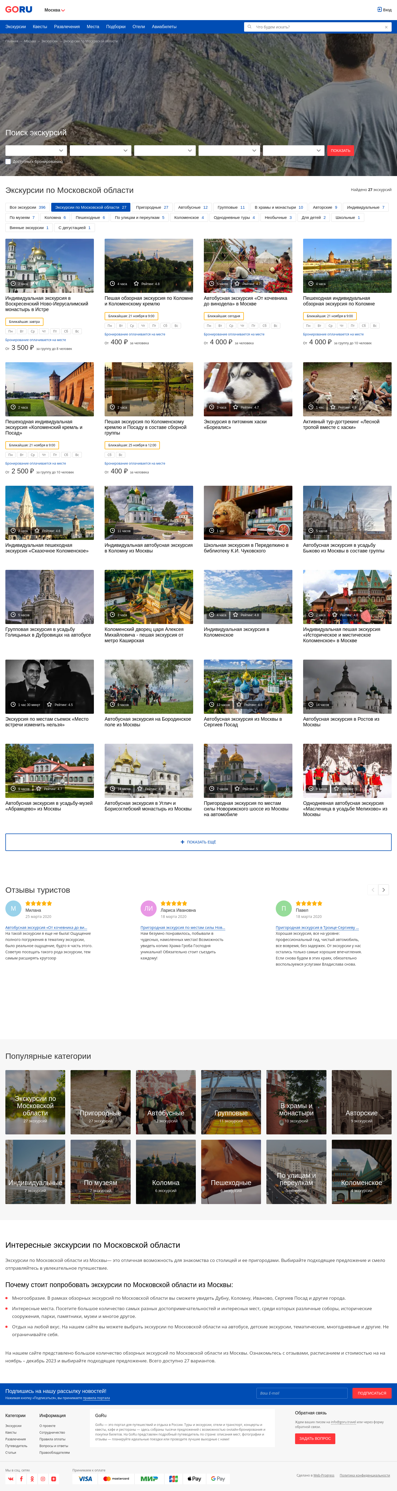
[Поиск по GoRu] (318, 27)
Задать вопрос (315, 1438)
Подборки (116, 26)
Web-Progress (323, 1475)
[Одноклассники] (32, 1479)
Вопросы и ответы (53, 1446)
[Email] (301, 1393)
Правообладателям (54, 1452)
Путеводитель (16, 1446)
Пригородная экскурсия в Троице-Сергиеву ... (317, 927)
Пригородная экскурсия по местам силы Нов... (183, 927)
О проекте (47, 1425)
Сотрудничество (52, 1432)
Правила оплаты (52, 1439)
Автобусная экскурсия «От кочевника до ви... (46, 927)
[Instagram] (43, 1479)
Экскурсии (15, 26)
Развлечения (67, 26)
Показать (341, 150)
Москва (30, 41)
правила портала (96, 1398)
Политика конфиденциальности (365, 1475)
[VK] (10, 1479)
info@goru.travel (343, 1422)
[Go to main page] (18, 10)
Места (93, 26)
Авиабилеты (164, 26)
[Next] (383, 889)
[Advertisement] (198, 86)
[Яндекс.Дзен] (54, 1479)
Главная (11, 41)
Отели (139, 26)
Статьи (10, 1452)
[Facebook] (21, 1479)
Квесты (40, 26)
